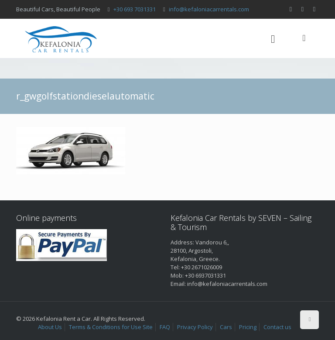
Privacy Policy (195, 327)
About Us (50, 327)
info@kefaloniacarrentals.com (209, 9)
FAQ (165, 327)
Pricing (247, 327)
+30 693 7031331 (134, 9)
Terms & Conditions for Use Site (111, 327)
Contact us (277, 327)
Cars (226, 327)
